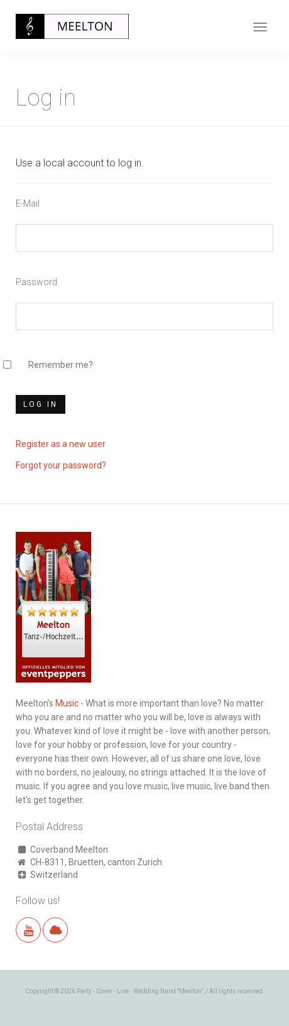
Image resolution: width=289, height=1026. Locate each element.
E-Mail (28, 203)
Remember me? (60, 365)
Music (67, 703)
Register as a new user (61, 444)
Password (36, 282)
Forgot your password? (61, 465)
